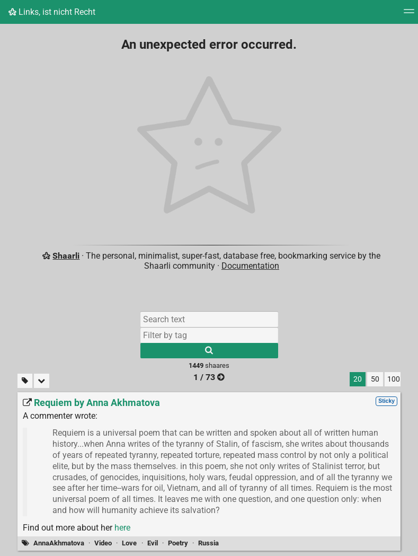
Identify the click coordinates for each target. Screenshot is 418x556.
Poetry (178, 543)
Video (103, 543)
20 (357, 379)
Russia (208, 543)
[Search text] (209, 319)
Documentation (250, 266)
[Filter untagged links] (24, 381)
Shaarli (65, 256)
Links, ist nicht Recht (51, 12)
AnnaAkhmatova (58, 543)
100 (393, 379)
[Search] (209, 350)
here (122, 528)
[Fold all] (41, 381)
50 (375, 379)
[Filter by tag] (209, 335)
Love (129, 543)
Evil (152, 543)
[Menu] (409, 15)
